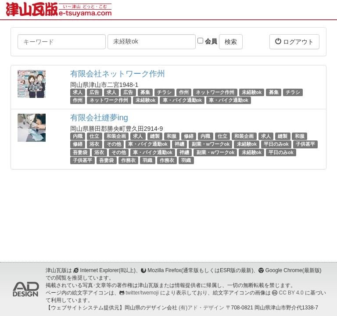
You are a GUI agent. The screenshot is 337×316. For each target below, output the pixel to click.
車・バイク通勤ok (182, 100)
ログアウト (294, 41)
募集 (145, 92)
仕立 (94, 136)
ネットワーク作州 (215, 92)
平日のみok (276, 144)
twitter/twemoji (141, 293)
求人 (77, 92)
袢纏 (179, 144)
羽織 (147, 160)
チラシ (164, 92)
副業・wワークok (210, 144)
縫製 (155, 136)
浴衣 (94, 144)
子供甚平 (305, 144)
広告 (94, 92)
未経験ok (252, 92)
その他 (114, 144)
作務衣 (128, 160)
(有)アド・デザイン (201, 308)
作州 (184, 92)
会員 (207, 41)
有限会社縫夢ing (99, 117)
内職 (77, 136)
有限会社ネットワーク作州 (117, 73)
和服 (171, 136)
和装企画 (116, 136)
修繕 (189, 136)
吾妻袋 (80, 152)
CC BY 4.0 (291, 293)
